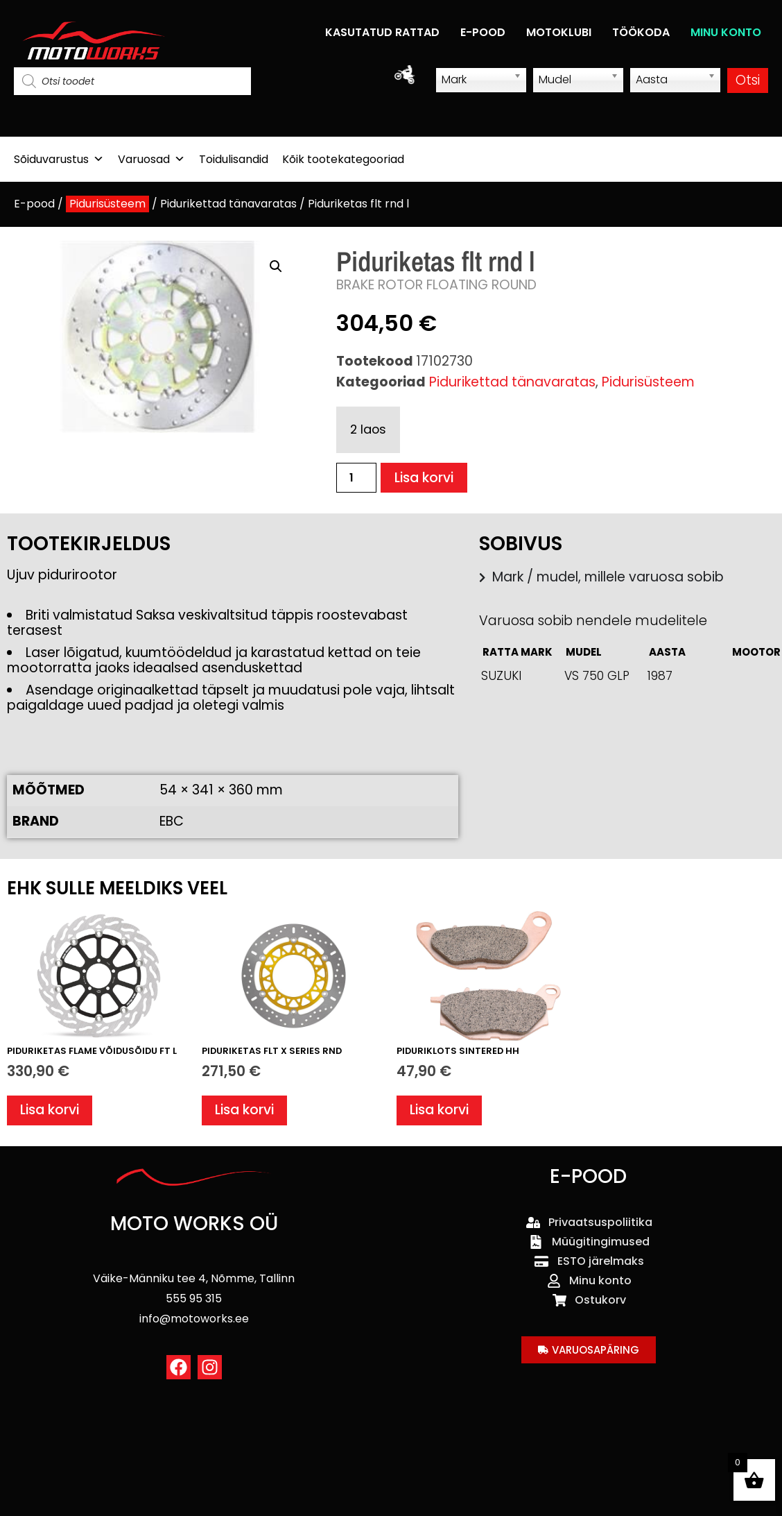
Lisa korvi (423, 477)
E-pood (34, 204)
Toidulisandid (233, 159)
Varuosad (151, 159)
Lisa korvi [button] (49, 1109)
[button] (275, 266)
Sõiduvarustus (59, 159)
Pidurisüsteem (107, 204)
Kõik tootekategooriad (343, 159)
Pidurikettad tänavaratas (228, 204)
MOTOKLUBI (558, 32)
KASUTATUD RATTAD (382, 32)
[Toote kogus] (356, 478)
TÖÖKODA (641, 32)
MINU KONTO (725, 32)
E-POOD (482, 32)
